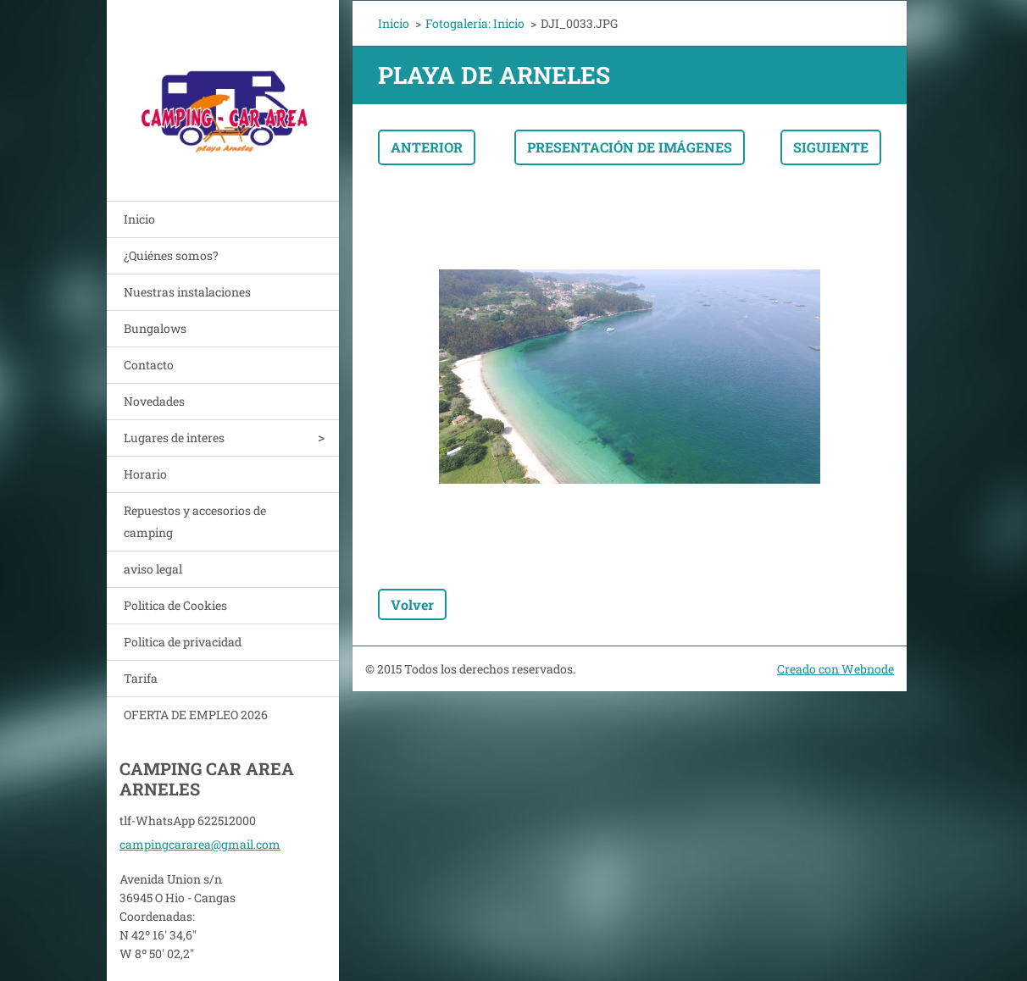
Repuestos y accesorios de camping (195, 521)
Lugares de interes (174, 438)
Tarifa (141, 678)
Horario (145, 474)
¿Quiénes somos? (171, 255)
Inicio (139, 219)
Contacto (149, 365)
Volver (412, 604)
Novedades (154, 401)
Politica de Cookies (175, 605)
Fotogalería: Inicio (475, 23)
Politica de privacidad (182, 642)
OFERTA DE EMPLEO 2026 (196, 715)
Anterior (427, 147)
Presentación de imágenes (629, 147)
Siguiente (831, 147)
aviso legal (153, 569)
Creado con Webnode (835, 669)
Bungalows (155, 328)
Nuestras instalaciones (187, 292)
